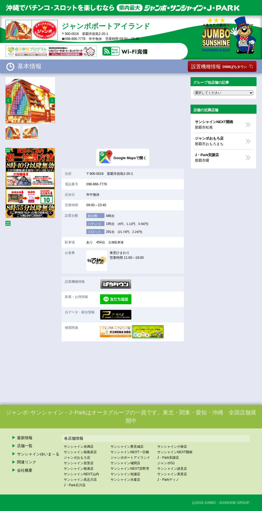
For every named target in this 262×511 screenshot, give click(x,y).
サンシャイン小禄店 (172, 447)
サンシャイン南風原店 (80, 452)
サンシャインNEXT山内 (81, 474)
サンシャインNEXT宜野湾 (130, 469)
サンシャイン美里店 (172, 474)
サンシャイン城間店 (125, 463)
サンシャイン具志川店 (80, 480)
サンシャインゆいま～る (38, 454)
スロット (94, 232)
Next (52, 100)
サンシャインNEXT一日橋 (130, 452)
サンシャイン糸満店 (78, 447)
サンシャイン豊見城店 (127, 447)
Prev (8, 100)
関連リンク (26, 462)
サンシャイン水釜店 (125, 480)
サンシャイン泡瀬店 (125, 474)
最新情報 (24, 438)
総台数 (93, 216)
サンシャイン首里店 (78, 463)
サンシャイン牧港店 (78, 469)
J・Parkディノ (168, 480)
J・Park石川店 (75, 485)
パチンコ (94, 224)
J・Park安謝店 (168, 458)
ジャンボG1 (166, 463)
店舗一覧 (24, 446)
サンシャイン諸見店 (172, 469)
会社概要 (24, 470)
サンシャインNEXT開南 (174, 452)
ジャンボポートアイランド (130, 458)
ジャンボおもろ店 (77, 458)
